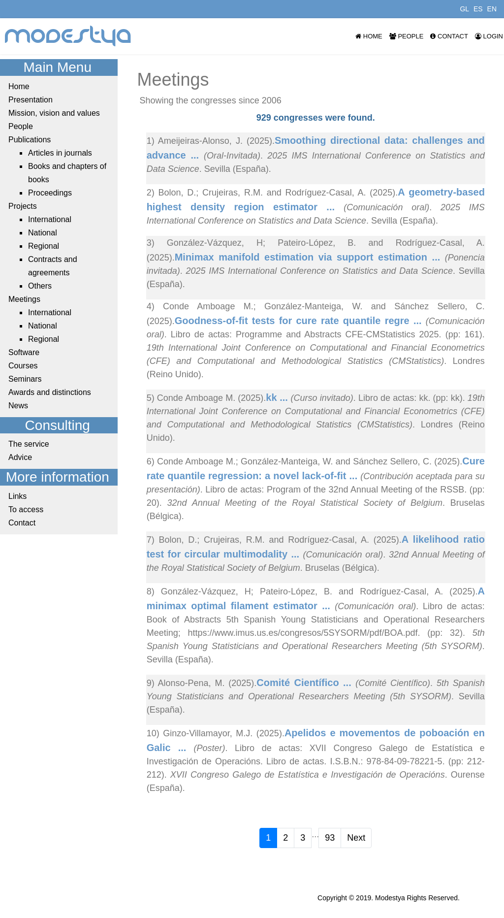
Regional (43, 246)
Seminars (25, 379)
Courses (23, 365)
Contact (449, 36)
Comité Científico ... (305, 682)
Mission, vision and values (54, 113)
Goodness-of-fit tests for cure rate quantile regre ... (300, 320)
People (406, 36)
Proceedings (50, 193)
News (18, 405)
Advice (20, 457)
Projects (22, 206)
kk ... (278, 397)
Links (17, 496)
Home (368, 36)
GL (464, 9)
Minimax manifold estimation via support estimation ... (310, 257)
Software (23, 352)
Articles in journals (60, 153)
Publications (29, 139)
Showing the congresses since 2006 (211, 100)
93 (330, 838)
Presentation (30, 100)
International (49, 219)
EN (492, 9)
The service (28, 444)
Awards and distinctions (49, 392)
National (42, 233)
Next (356, 838)
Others (40, 286)
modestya (68, 36)
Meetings (24, 299)
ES (478, 9)
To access (25, 509)
